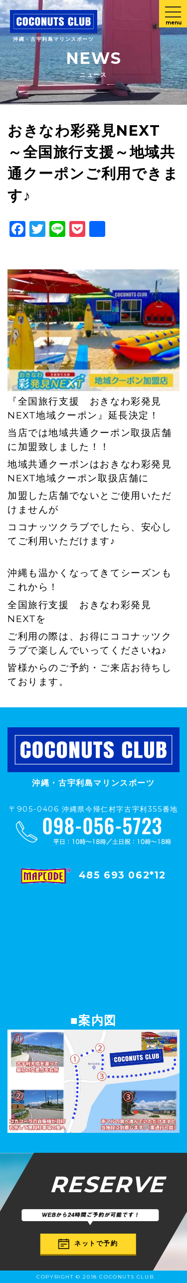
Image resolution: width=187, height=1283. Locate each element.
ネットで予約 (88, 1244)
